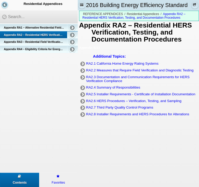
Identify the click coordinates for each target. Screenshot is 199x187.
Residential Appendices (143, 14)
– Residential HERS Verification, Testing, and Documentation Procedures (141, 32)
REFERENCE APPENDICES (103, 14)
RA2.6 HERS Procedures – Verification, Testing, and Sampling (133, 101)
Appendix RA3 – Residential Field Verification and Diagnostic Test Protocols (41, 42)
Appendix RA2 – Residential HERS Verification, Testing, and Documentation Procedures (41, 35)
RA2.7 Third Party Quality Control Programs (119, 107)
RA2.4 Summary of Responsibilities (113, 87)
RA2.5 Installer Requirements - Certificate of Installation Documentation (140, 94)
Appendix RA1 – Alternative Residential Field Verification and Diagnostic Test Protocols (41, 27)
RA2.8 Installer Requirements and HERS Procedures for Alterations (137, 114)
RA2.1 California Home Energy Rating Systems (122, 63)
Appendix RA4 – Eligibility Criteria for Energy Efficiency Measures (41, 49)
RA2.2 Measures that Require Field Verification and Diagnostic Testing (140, 70)
